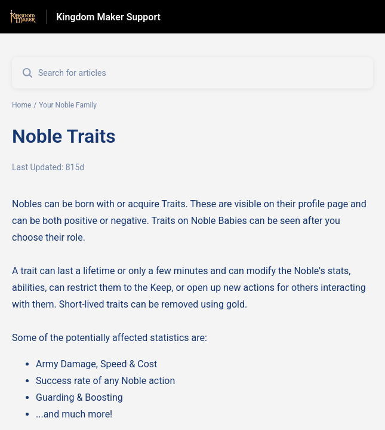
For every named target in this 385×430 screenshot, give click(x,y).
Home (21, 105)
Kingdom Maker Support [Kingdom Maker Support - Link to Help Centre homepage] (108, 17)
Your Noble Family (68, 105)
